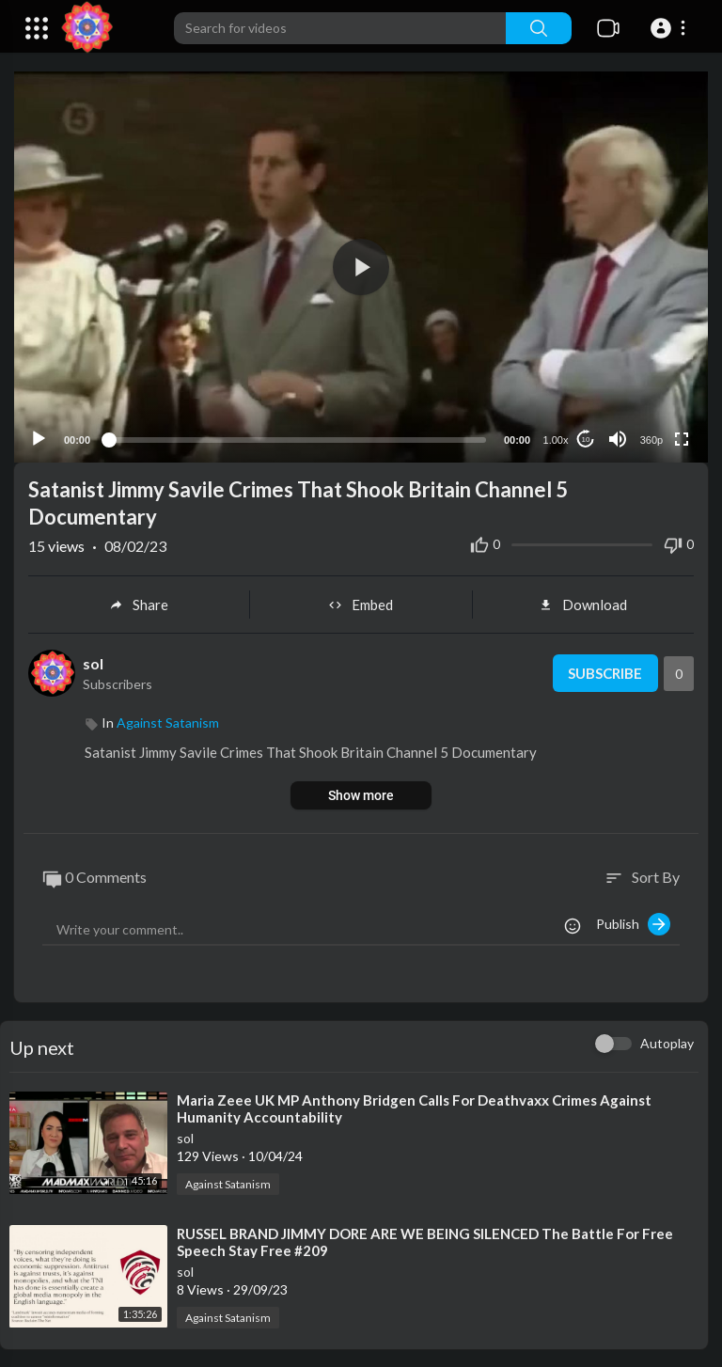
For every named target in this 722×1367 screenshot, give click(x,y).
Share (138, 603)
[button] (670, 28)
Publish (633, 923)
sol (93, 662)
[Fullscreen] (681, 438)
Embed (360, 603)
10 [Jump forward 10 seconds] (586, 438)
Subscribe (605, 672)
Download (583, 603)
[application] (361, 266)
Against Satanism (168, 722)
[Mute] (617, 438)
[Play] (38, 438)
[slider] (297, 438)
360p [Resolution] (651, 439)
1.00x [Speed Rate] (556, 439)
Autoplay (667, 1042)
